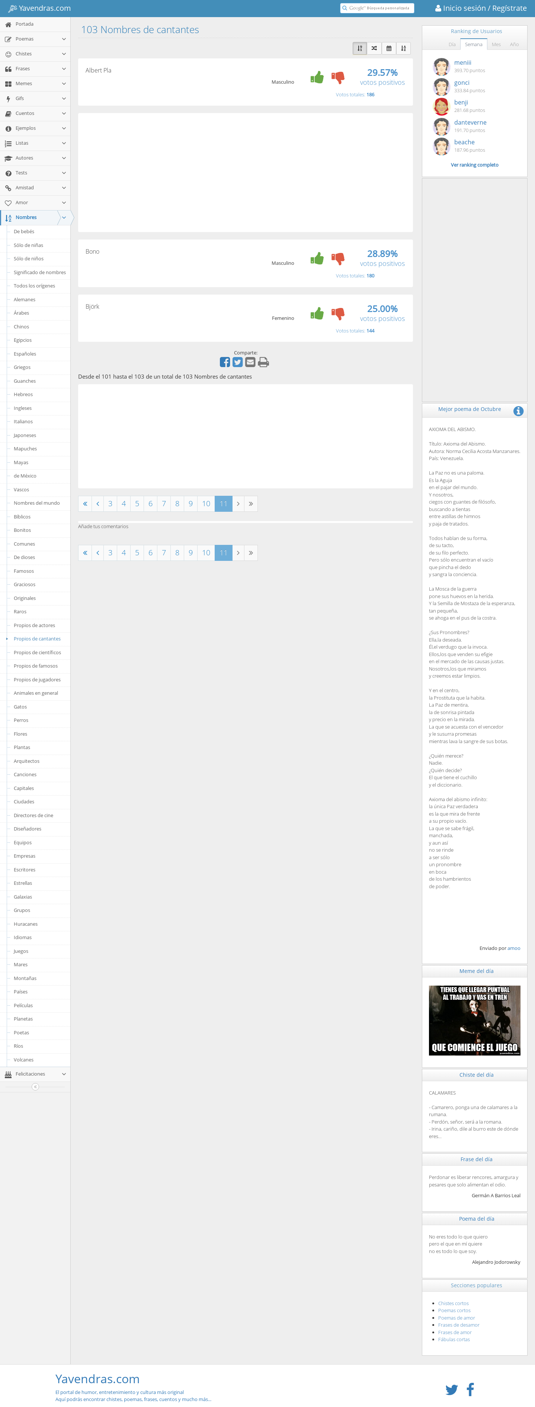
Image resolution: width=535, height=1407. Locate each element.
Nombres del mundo (37, 502)
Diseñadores (27, 828)
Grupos (22, 910)
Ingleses (23, 408)
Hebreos (23, 394)
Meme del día (476, 970)
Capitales (24, 788)
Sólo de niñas (28, 245)
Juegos (21, 951)
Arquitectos (26, 761)
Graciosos (24, 584)
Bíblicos (22, 516)
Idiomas (23, 937)
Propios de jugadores (37, 679)
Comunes (24, 543)
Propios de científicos (37, 652)
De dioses (24, 557)
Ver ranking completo (475, 164)
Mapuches (25, 448)
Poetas (21, 1032)
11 (224, 503)
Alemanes (24, 299)
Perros (21, 720)
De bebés (24, 231)
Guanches (25, 381)
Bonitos (22, 530)
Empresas (24, 855)
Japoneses (25, 435)
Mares (21, 964)
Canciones (25, 774)
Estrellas (23, 883)
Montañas (25, 978)
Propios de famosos (36, 665)
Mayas (21, 462)
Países (21, 991)
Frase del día (477, 1159)
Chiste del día (476, 1074)
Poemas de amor (456, 1317)
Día (452, 44)
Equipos (23, 842)
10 (206, 503)
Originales (25, 598)
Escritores (24, 869)
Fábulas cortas (454, 1339)
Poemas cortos (454, 1310)
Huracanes (26, 924)
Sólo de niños (29, 258)
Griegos (22, 367)
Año (514, 44)
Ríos (18, 1046)
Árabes (21, 312)
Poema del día (476, 1218)
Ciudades (24, 801)
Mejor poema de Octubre (469, 408)
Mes (496, 44)
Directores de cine (33, 815)
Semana (474, 44)
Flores (20, 733)
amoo (513, 948)
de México (25, 475)
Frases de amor (455, 1332)
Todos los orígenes (34, 285)
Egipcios (23, 340)
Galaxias (23, 896)
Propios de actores (34, 625)
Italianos (23, 421)
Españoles (25, 353)
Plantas (22, 747)
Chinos (21, 326)
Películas (23, 1005)
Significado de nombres (40, 272)
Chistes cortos (453, 1303)
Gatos (20, 706)
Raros (20, 611)
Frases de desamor (459, 1324)
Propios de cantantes (32, 638)
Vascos (21, 489)
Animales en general (36, 693)
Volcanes (23, 1059)
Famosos (24, 571)
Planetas (23, 1018)
